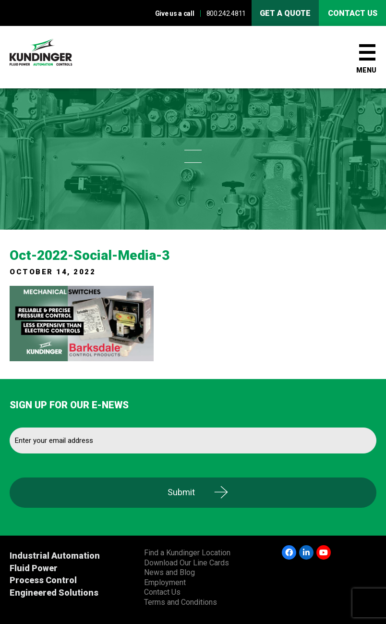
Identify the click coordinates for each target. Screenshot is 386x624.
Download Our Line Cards (186, 562)
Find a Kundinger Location (187, 552)
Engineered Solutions (54, 592)
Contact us (352, 13)
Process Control (43, 580)
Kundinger (58, 57)
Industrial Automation (55, 556)
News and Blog (169, 572)
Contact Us (162, 592)
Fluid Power (34, 568)
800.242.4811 (226, 13)
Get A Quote (285, 13)
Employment (165, 582)
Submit (181, 492)
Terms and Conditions (180, 602)
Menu (366, 70)
